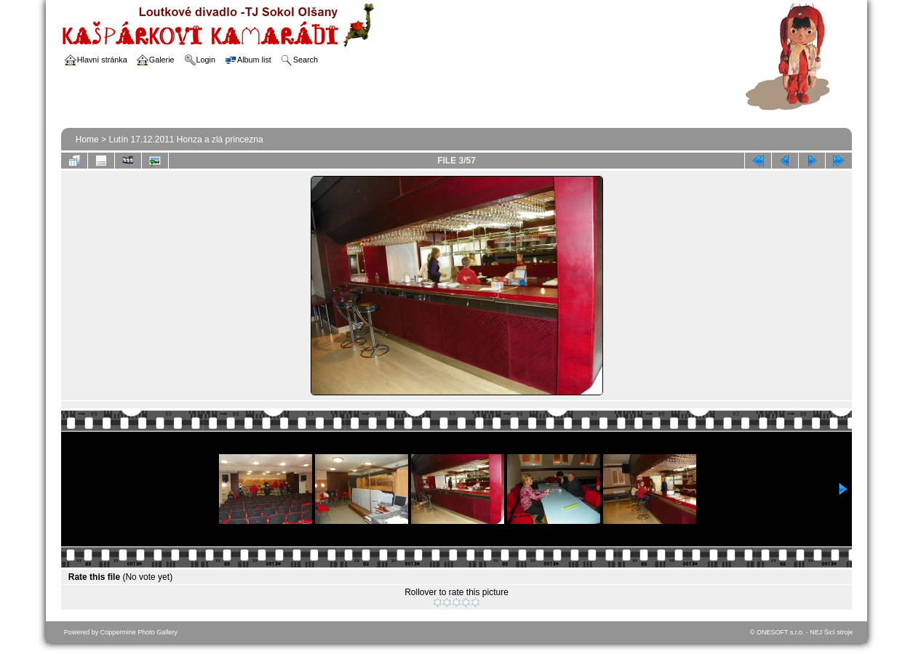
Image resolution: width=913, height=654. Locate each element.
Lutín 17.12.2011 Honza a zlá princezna (185, 139)
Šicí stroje (838, 632)
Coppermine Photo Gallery (139, 632)
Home (87, 139)
